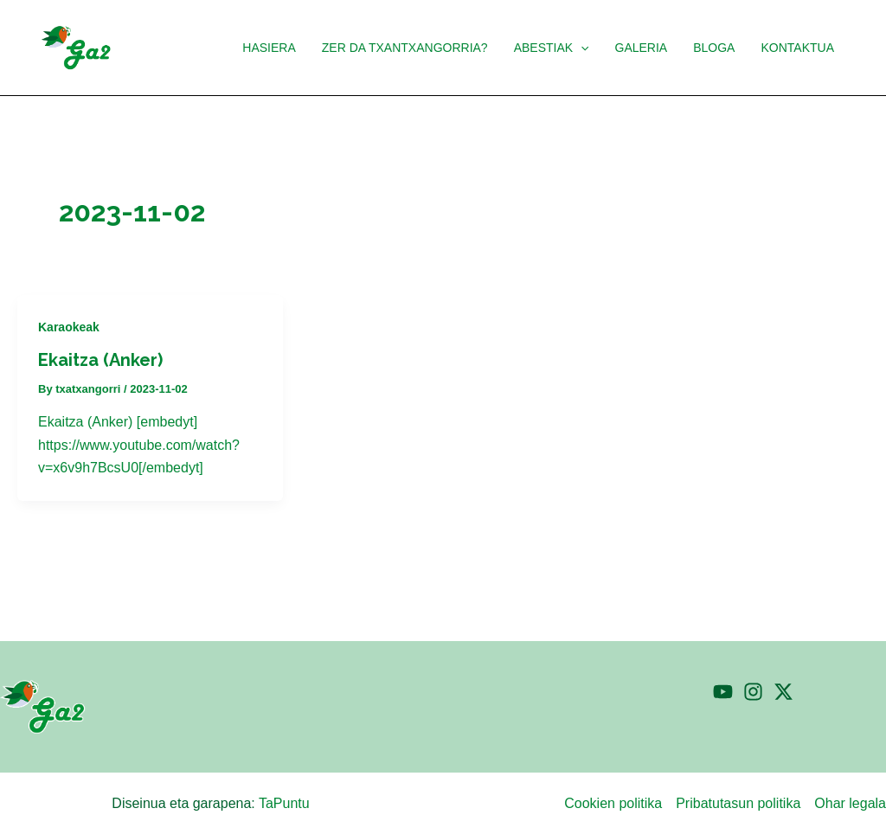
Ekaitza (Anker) (100, 360)
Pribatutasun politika (738, 803)
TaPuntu (284, 803)
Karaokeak (69, 327)
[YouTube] (723, 692)
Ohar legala (850, 803)
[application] (586, 47)
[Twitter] (783, 692)
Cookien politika (613, 803)
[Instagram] (753, 692)
